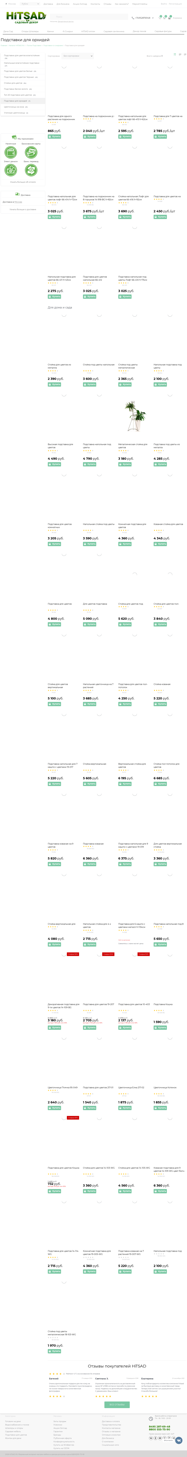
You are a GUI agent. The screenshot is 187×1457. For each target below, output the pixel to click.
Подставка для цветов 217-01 (98, 1087)
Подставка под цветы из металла (167, 446)
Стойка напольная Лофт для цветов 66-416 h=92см (133, 198)
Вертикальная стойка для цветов (132, 765)
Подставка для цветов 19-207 (98, 1004)
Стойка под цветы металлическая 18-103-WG (62, 1333)
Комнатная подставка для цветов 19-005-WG (97, 1252)
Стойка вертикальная (94, 764)
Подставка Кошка (163, 1004)
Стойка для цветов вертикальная (58, 686)
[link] (174, 54)
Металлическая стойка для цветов (132, 446)
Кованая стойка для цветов (168, 524)
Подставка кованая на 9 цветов (60, 845)
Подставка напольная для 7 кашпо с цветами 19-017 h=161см (62, 767)
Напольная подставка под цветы (168, 366)
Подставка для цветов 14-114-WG (63, 1252)
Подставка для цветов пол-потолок (133, 686)
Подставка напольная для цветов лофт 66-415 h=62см (133, 118)
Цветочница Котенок (165, 1087)
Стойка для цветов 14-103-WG (99, 1168)
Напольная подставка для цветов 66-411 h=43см (62, 278)
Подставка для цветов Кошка (63, 1168)
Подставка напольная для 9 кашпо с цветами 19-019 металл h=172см (133, 847)
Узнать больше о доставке (23, 209)
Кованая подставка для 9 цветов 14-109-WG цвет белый (170, 1169)
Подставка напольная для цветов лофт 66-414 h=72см (62, 198)
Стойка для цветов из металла (59, 366)
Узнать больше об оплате (23, 182)
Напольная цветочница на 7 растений (98, 686)
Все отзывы (117, 1404)
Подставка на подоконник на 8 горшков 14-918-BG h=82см (98, 198)
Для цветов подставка (95, 604)
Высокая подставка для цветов (60, 446)
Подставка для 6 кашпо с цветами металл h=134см (131, 925)
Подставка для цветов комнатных (60, 526)
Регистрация (175, 4)
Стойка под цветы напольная (99, 364)
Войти (164, 4)
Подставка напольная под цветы (97, 446)
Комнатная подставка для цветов (132, 526)
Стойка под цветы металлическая (128, 366)
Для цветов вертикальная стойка (168, 845)
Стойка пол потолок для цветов (166, 765)
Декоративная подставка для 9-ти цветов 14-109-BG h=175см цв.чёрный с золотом (64, 1007)
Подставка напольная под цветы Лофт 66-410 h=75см (132, 278)
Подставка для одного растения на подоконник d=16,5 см (61, 119)
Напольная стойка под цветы (99, 524)
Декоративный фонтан (66, 21)
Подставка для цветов (60, 604)
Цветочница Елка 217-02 (131, 1087)
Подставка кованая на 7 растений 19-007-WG (131, 1252)
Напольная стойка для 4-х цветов (97, 925)
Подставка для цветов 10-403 (134, 1004)
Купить (56, 136)
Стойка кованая (162, 684)
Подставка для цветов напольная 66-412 (95, 278)
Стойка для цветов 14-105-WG (134, 1168)
